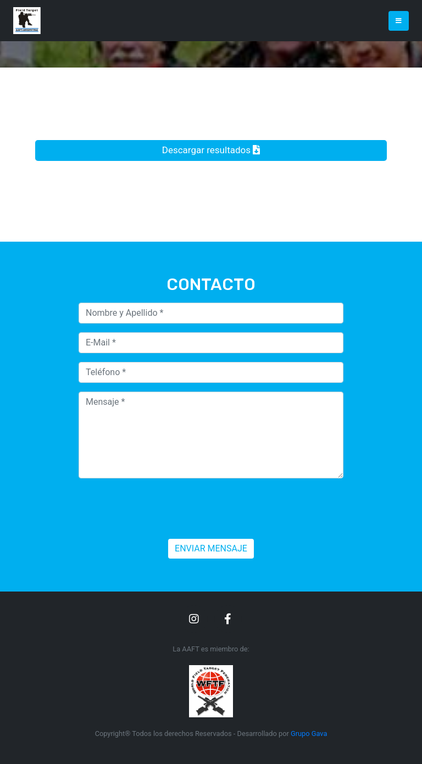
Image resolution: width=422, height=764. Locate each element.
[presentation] (162, 508)
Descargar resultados (211, 149)
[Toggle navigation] (398, 21)
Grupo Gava (309, 733)
